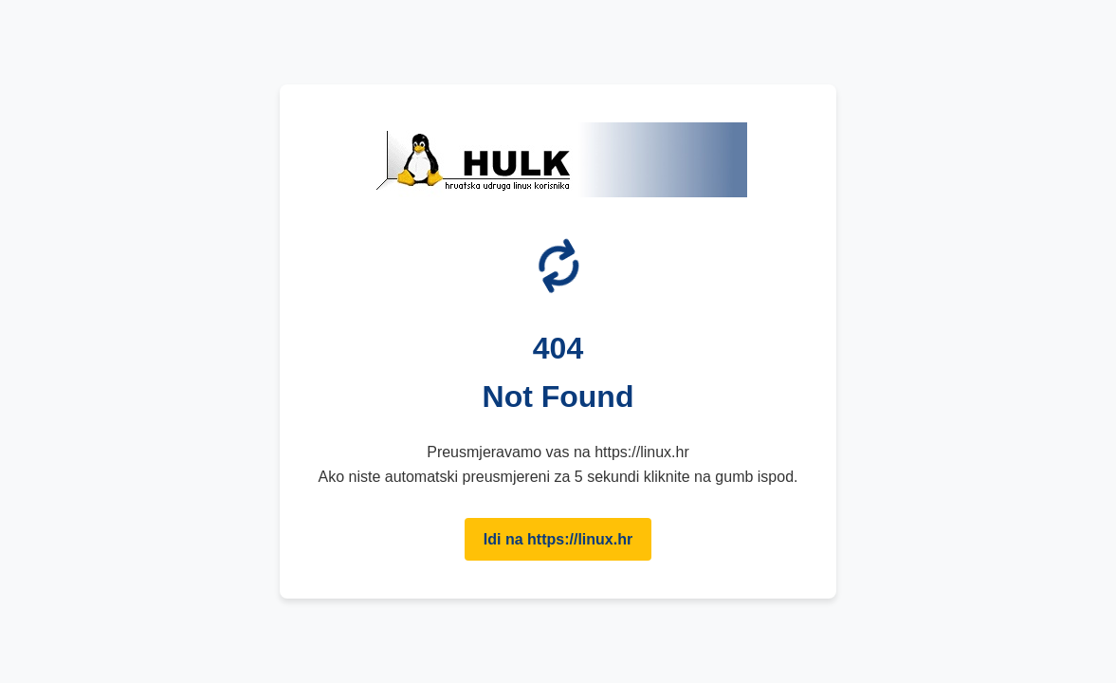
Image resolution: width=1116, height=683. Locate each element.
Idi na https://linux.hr (558, 539)
